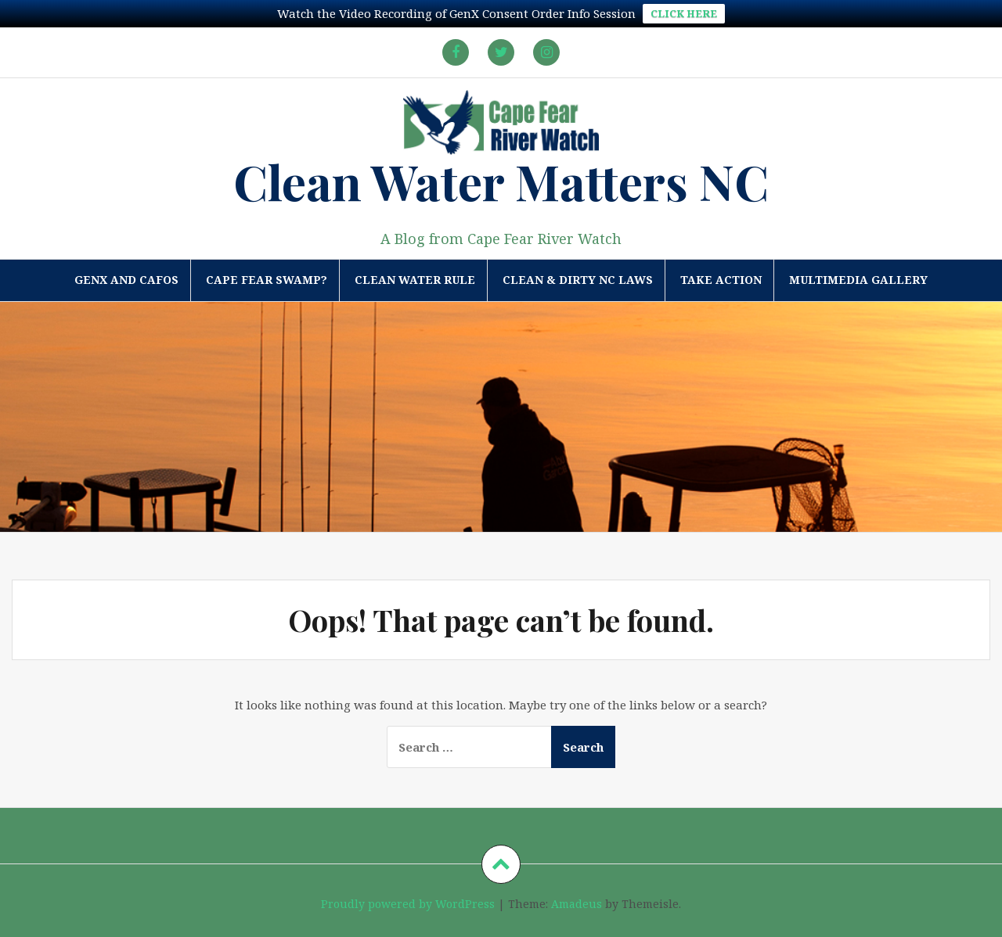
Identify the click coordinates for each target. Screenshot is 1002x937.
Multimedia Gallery (858, 279)
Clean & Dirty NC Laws (578, 279)
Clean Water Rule (415, 279)
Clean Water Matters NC (501, 181)
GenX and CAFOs (126, 279)
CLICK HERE (684, 13)
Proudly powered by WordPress (408, 903)
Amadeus (576, 903)
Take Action (721, 279)
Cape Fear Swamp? (266, 279)
